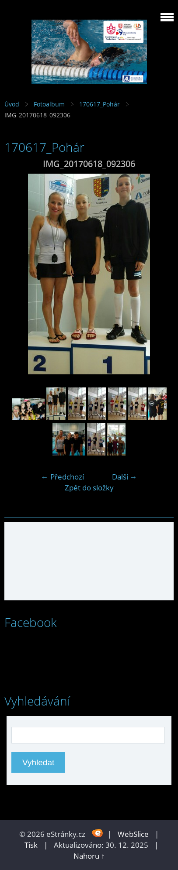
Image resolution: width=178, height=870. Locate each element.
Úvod (11, 104)
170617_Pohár (99, 104)
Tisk (31, 845)
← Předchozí (62, 477)
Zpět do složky (89, 488)
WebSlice (133, 834)
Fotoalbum (49, 104)
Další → (124, 477)
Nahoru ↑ (89, 856)
